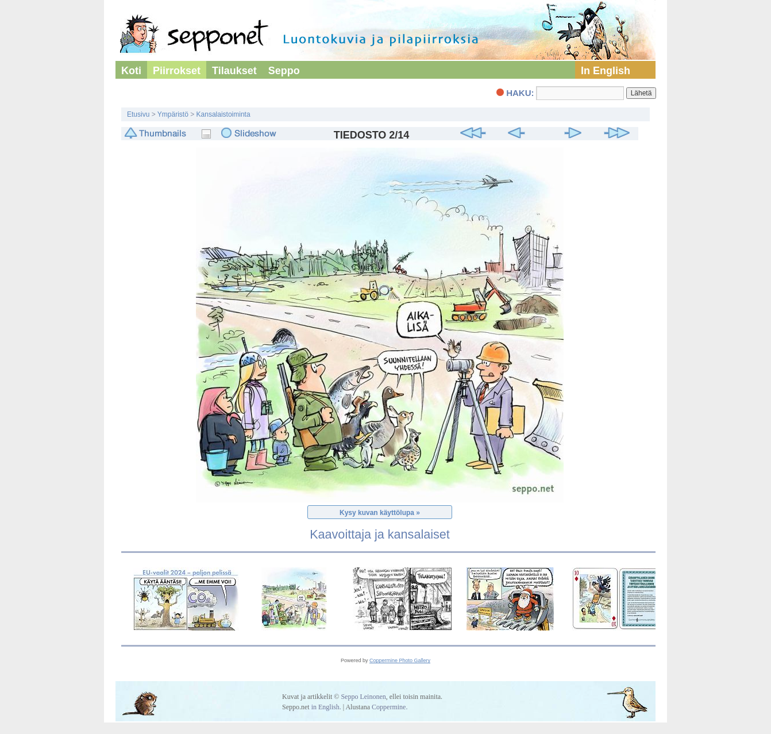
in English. (326, 707)
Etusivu (138, 114)
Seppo (284, 70)
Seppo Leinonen (363, 697)
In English (605, 70)
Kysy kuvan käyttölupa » (380, 513)
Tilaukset (234, 70)
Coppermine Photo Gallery (399, 660)
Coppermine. (389, 707)
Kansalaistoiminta (223, 114)
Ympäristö (172, 114)
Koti (131, 70)
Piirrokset (177, 70)
